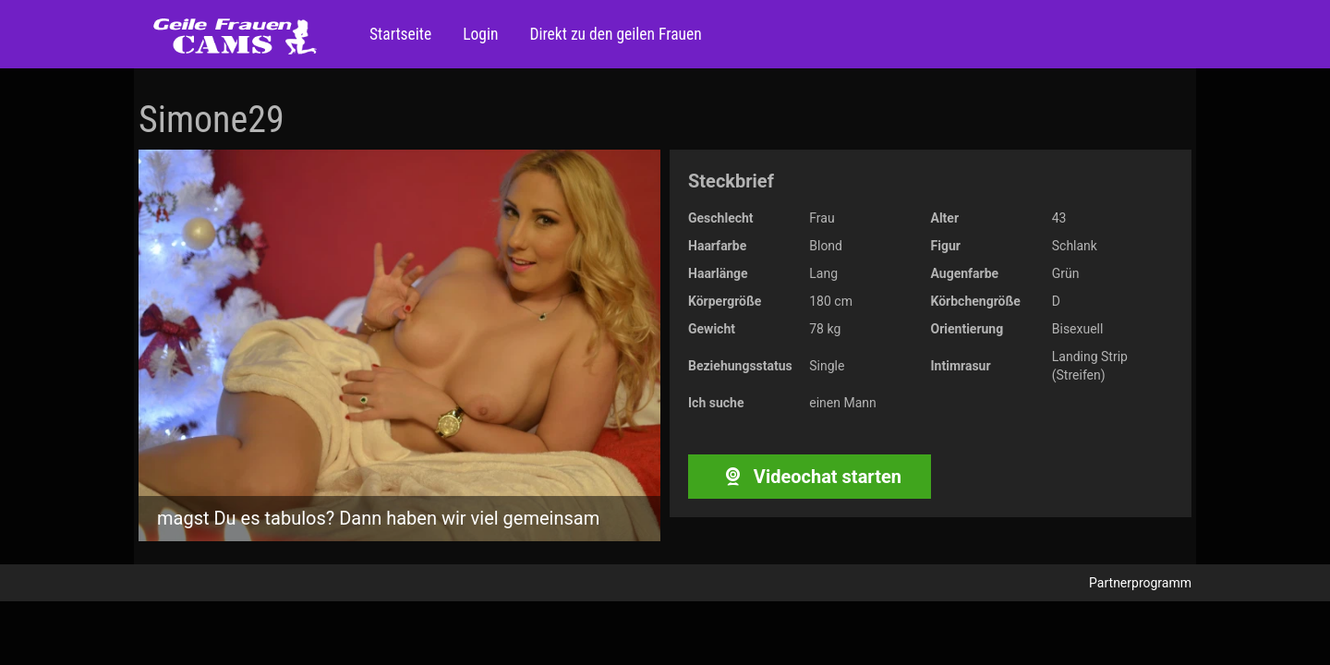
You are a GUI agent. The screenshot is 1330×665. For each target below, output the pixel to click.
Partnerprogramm (1140, 582)
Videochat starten (809, 477)
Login (478, 34)
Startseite (400, 34)
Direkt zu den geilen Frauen (613, 34)
